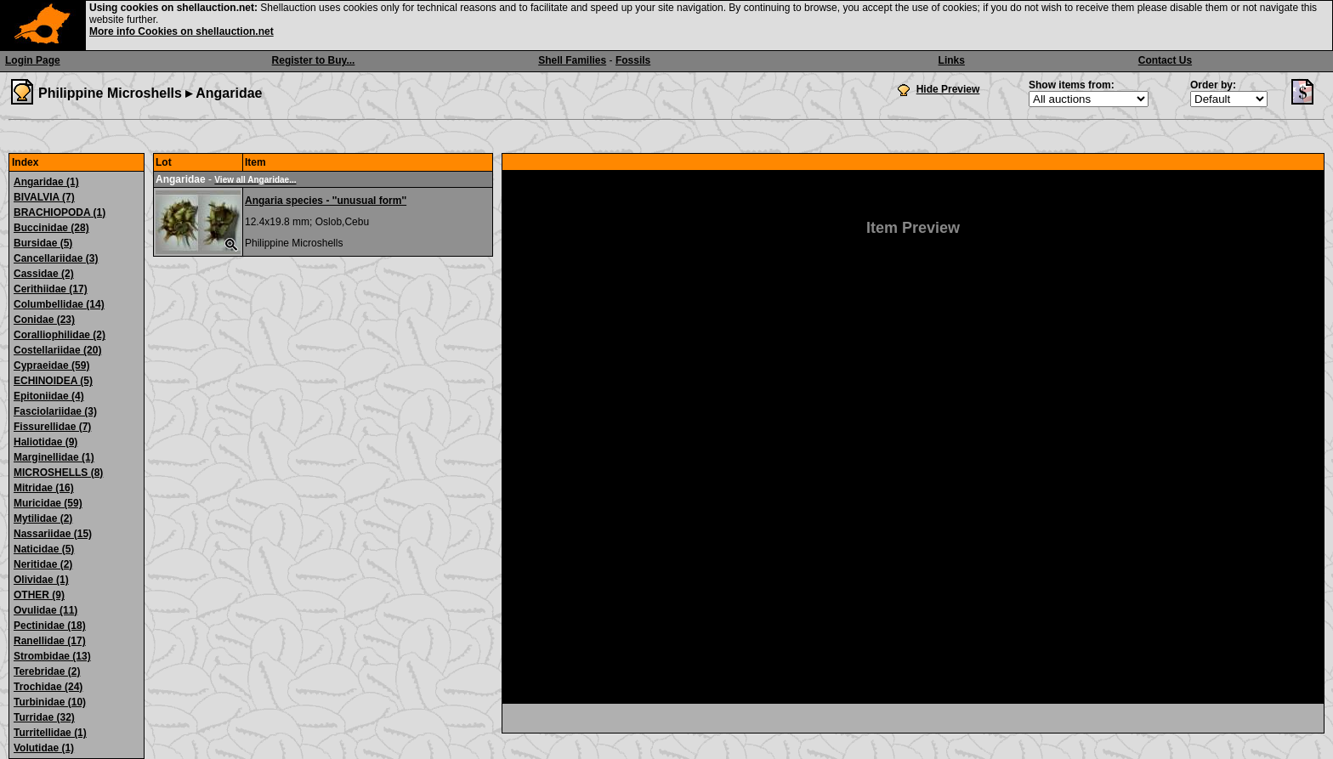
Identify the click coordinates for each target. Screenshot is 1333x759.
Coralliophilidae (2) (59, 335)
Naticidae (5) (44, 549)
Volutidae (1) (44, 748)
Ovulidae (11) (45, 610)
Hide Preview (948, 89)
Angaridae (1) (46, 182)
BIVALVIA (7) (44, 197)
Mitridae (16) (44, 488)
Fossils (632, 60)
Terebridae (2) (47, 671)
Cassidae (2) (44, 274)
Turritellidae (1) (50, 733)
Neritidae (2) (43, 564)
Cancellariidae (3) (56, 258)
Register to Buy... (313, 60)
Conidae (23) (44, 320)
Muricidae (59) (48, 503)
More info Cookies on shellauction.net (181, 31)
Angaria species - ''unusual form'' (325, 201)
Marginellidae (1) (54, 457)
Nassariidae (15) (53, 534)
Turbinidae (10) (50, 702)
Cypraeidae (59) (51, 365)
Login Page (32, 60)
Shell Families (572, 60)
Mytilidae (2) (43, 518)
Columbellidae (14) (59, 304)
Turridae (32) (44, 717)
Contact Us (1165, 60)
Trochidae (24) (48, 687)
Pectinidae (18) (50, 626)
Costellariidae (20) (57, 350)
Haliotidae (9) (45, 442)
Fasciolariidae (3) (55, 411)
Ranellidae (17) (50, 641)
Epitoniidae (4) (49, 396)
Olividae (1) (41, 580)
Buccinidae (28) (51, 228)
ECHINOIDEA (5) (53, 381)
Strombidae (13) (52, 656)
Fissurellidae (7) (52, 427)
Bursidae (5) (43, 243)
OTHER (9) (39, 595)
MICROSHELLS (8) (58, 473)
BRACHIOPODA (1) (59, 212)
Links (952, 60)
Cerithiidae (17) (51, 289)
